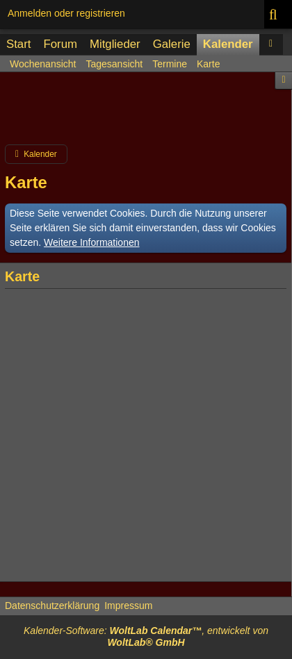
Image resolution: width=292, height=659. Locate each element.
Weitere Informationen (91, 242)
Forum (59, 44)
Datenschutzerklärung (52, 605)
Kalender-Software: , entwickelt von (146, 637)
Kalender (228, 44)
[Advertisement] (146, 114)
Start (18, 44)
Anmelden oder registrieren (66, 13)
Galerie (171, 44)
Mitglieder (115, 44)
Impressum (128, 605)
